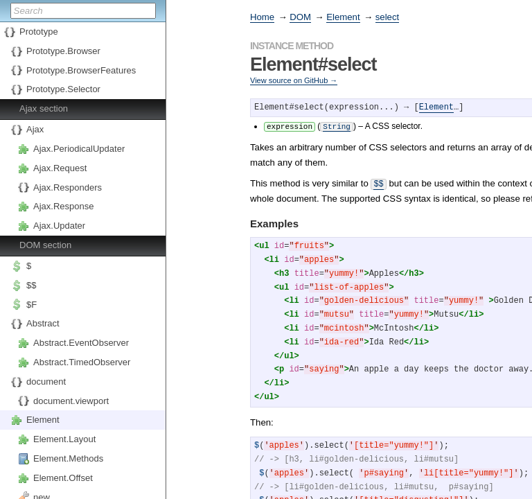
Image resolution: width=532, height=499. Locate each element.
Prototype (38, 31)
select (387, 17)
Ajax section (43, 108)
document (46, 381)
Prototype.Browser (63, 51)
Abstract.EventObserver (81, 343)
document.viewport (71, 401)
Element (43, 419)
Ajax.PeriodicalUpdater (79, 148)
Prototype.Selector (63, 89)
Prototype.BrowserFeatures (81, 70)
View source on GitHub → (293, 80)
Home (262, 17)
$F (31, 304)
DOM (300, 17)
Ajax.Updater (59, 225)
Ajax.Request (60, 168)
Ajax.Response (63, 206)
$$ (31, 285)
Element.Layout (64, 439)
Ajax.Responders (67, 187)
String (337, 126)
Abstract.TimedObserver (81, 362)
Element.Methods (68, 458)
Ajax (35, 129)
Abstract (43, 323)
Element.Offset (63, 478)
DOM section (45, 245)
